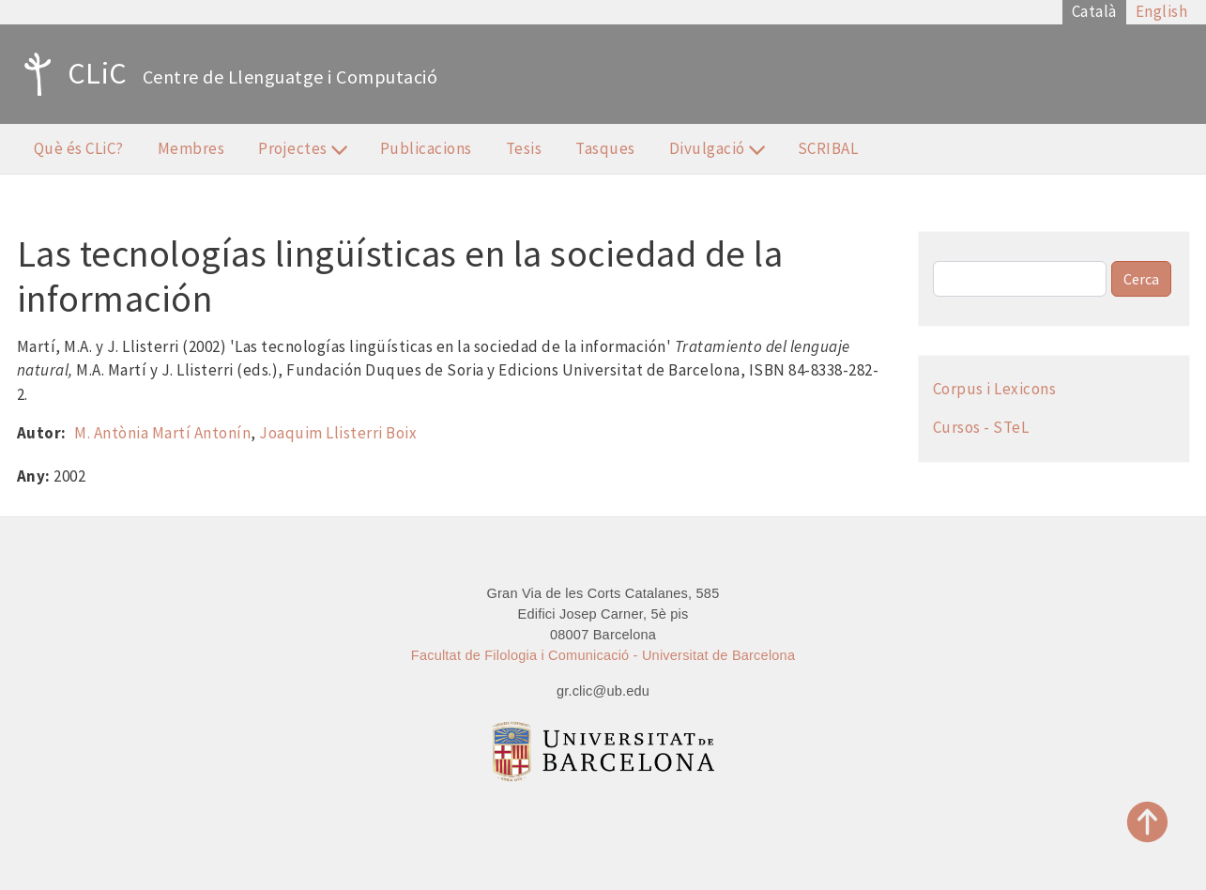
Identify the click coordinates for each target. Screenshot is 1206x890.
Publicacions (426, 148)
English (1162, 11)
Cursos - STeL (981, 427)
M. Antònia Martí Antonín (162, 432)
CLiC (71, 74)
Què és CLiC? (79, 148)
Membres (191, 148)
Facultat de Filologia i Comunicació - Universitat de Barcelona (603, 655)
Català (1094, 11)
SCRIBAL (828, 148)
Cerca (1141, 278)
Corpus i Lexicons (995, 388)
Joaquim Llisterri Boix (338, 432)
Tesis (524, 148)
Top (1148, 821)
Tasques (605, 148)
